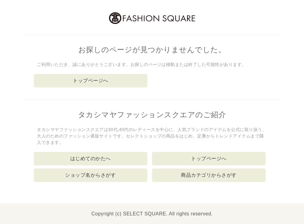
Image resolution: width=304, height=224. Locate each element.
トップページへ (90, 80)
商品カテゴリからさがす (209, 175)
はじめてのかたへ (90, 158)
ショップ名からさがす (90, 175)
